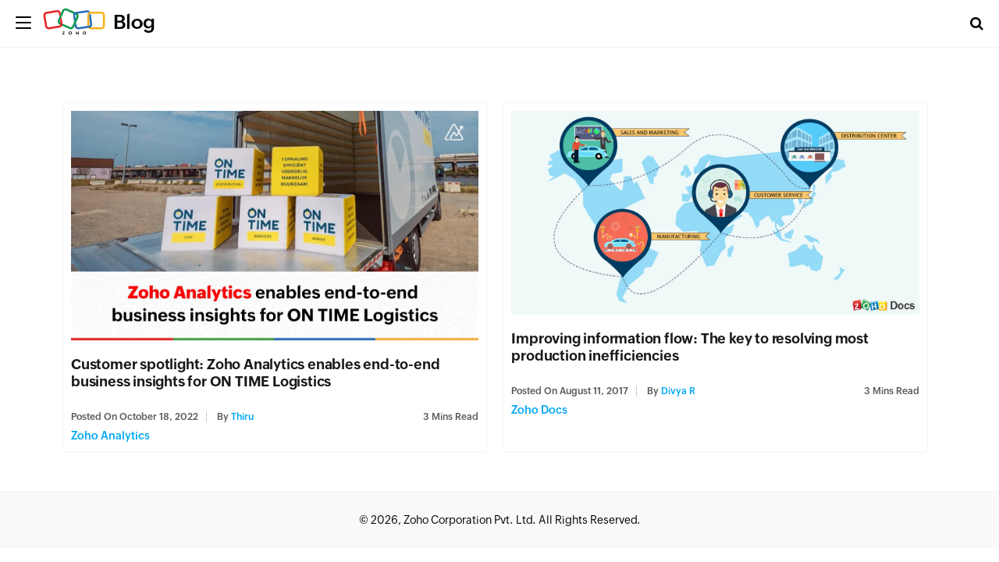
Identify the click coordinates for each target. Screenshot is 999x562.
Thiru (242, 416)
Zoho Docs (539, 410)
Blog (134, 22)
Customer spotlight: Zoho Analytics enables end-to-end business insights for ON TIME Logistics (255, 372)
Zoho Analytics (110, 435)
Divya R (678, 391)
